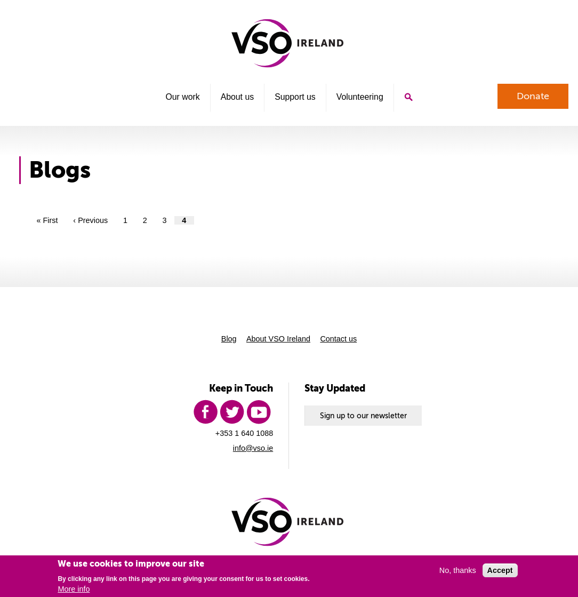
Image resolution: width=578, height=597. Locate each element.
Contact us (338, 339)
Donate (533, 96)
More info (74, 589)
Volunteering (359, 96)
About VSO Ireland (278, 339)
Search (408, 97)
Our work (182, 96)
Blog (229, 339)
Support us (295, 96)
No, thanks (457, 570)
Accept (500, 570)
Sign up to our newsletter (363, 415)
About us (237, 96)
